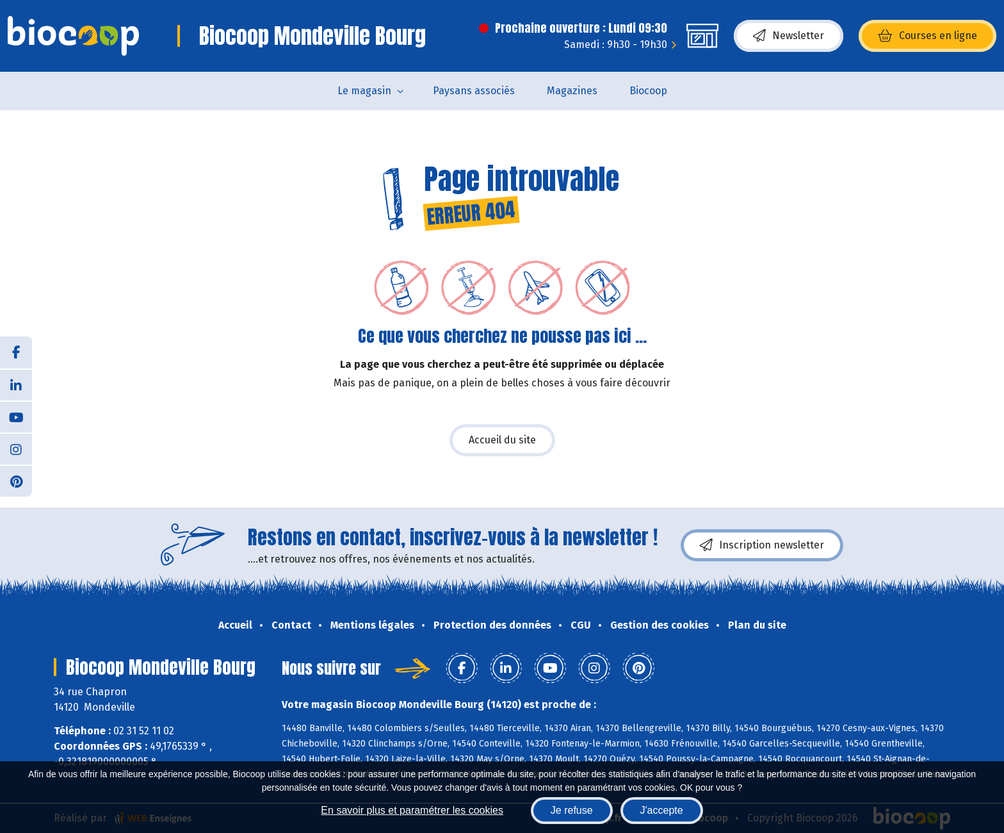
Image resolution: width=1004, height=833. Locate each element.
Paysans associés (474, 91)
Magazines (572, 91)
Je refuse (572, 810)
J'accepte (661, 810)
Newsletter (788, 35)
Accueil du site (502, 440)
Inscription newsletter (762, 545)
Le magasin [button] (364, 91)
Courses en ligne (927, 35)
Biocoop (648, 91)
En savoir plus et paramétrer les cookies (412, 810)
